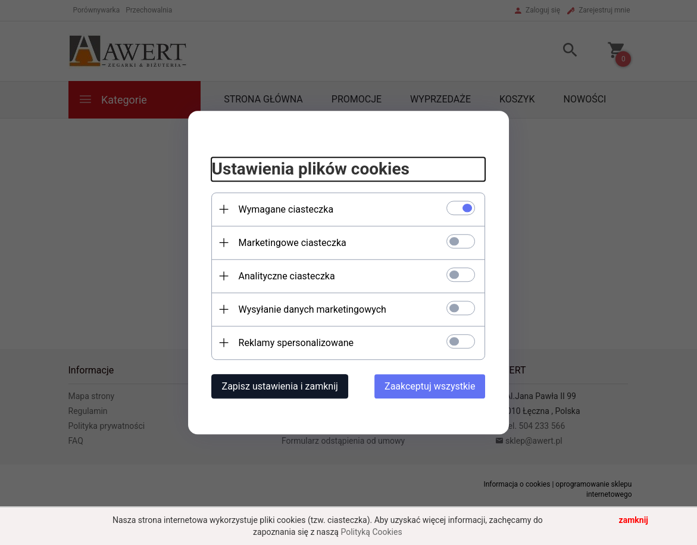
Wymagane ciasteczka (286, 209)
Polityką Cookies (371, 532)
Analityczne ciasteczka (287, 276)
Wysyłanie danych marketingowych (312, 309)
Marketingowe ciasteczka (292, 242)
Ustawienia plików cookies (311, 169)
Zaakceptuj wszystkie (430, 386)
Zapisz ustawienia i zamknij (280, 386)
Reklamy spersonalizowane (296, 342)
